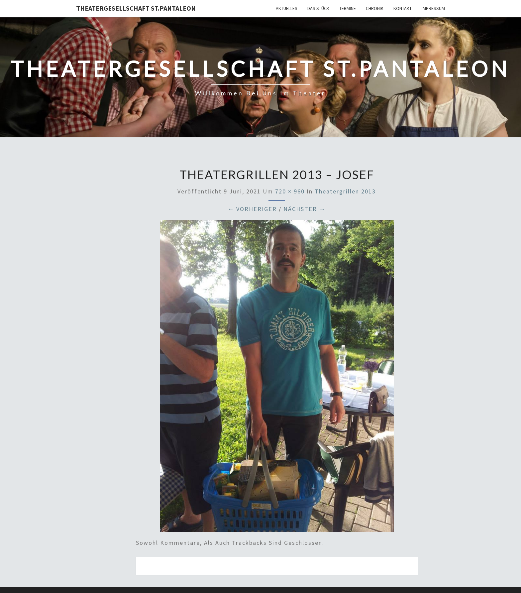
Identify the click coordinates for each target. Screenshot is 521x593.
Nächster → (304, 209)
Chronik (374, 8)
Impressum (433, 8)
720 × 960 (290, 191)
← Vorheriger (252, 209)
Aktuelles (286, 8)
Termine (347, 8)
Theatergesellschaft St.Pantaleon (136, 8)
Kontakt (402, 8)
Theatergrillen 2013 (345, 191)
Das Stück (318, 8)
